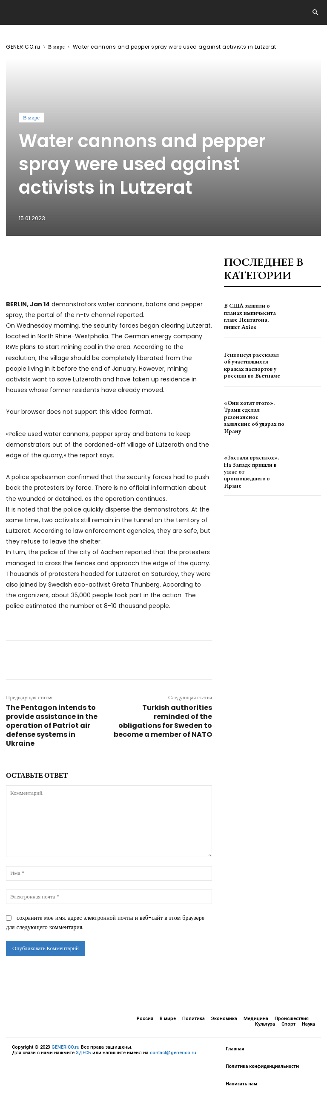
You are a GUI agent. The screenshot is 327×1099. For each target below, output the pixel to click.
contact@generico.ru (173, 1052)
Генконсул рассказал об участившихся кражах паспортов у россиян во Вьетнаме (251, 365)
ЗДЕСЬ (83, 1052)
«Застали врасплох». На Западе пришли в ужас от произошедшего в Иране (252, 462)
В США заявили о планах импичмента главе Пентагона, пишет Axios (252, 316)
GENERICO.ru (23, 46)
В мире (56, 46)
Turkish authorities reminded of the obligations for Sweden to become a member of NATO (163, 721)
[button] (315, 12)
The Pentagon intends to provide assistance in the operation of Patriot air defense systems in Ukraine (52, 725)
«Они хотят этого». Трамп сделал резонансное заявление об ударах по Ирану (253, 413)
